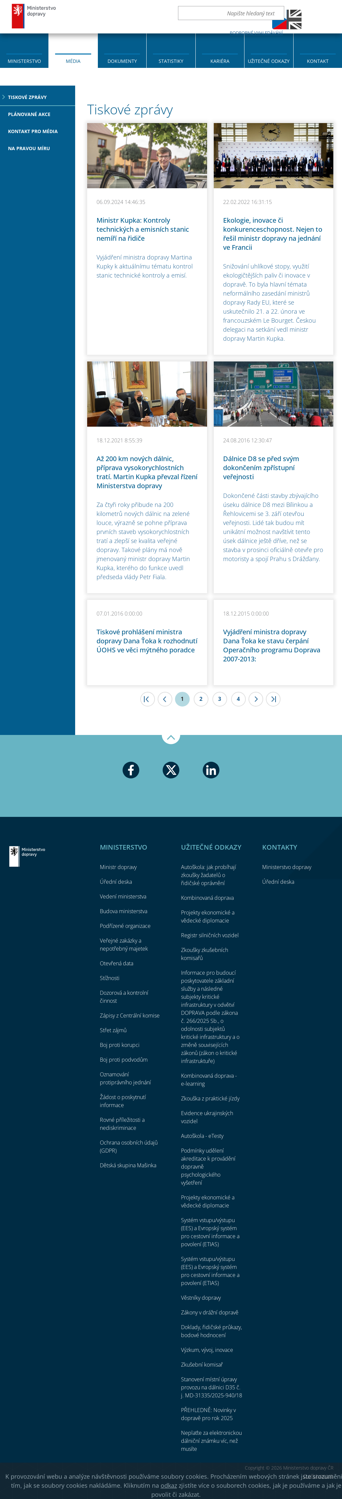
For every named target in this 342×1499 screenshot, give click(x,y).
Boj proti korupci (120, 1045)
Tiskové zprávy (27, 97)
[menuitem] (24, 50)
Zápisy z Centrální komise (130, 1015)
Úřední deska (116, 881)
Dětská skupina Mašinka (128, 1165)
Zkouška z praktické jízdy (210, 1098)
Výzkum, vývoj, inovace (207, 1350)
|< (147, 699)
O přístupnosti (318, 1476)
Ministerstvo (24, 61)
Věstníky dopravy (201, 1297)
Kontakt (318, 61)
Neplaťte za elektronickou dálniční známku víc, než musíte (211, 1441)
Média (73, 61)
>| (273, 699)
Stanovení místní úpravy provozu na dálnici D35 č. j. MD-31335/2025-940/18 (211, 1387)
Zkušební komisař (202, 1364)
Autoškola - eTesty (202, 1136)
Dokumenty (122, 61)
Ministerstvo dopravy (34, 15)
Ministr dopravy (118, 867)
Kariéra (219, 61)
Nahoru (171, 739)
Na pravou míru (29, 148)
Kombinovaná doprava (207, 897)
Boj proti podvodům (124, 1059)
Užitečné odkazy (269, 61)
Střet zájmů (113, 1030)
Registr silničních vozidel (210, 935)
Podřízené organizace (125, 926)
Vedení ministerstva (123, 896)
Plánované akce (29, 114)
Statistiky (171, 61)
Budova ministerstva (123, 911)
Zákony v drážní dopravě (209, 1312)
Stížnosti (110, 978)
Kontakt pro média (33, 131)
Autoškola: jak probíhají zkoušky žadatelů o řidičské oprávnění (208, 875)
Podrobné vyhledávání (256, 33)
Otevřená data (116, 963)
